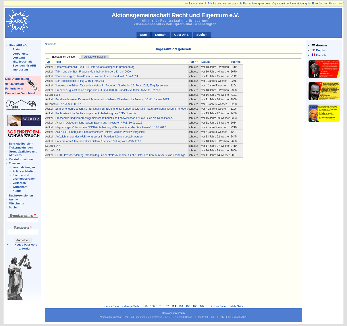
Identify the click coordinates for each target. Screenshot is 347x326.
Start (143, 34)
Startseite (50, 44)
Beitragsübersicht (21, 143)
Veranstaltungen (24, 167)
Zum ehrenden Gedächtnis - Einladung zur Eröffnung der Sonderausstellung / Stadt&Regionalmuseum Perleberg (122, 108)
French (321, 55)
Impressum (20, 69)
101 (159, 306)
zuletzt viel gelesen (95, 56)
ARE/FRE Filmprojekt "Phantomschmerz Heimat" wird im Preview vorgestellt (100, 131)
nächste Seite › (218, 306)
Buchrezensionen (21, 195)
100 (152, 306)
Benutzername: (23, 215)
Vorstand (19, 57)
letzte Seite (236, 306)
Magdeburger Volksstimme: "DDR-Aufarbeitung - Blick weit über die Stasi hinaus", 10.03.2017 (111, 127)
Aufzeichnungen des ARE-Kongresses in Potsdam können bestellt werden (99, 136)
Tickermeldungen (21, 147)
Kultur (17, 191)
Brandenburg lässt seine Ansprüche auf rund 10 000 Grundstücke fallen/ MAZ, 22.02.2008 (109, 90)
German (321, 45)
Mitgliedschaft (22, 61)
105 (188, 306)
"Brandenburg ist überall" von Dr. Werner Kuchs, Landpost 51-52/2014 (97, 76)
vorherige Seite (130, 306)
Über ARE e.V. (18, 45)
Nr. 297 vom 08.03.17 (68, 104)
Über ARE (181, 34)
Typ (47, 61)
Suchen (202, 34)
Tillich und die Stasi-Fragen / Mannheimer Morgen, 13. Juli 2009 (93, 71)
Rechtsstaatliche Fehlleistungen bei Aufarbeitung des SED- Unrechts (96, 113)
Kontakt (160, 34)
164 (58, 94)
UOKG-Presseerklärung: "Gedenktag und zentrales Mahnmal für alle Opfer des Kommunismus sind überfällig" (120, 155)
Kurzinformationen (22, 159)
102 (166, 306)
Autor (194, 61)
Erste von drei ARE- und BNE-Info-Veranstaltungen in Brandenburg (95, 67)
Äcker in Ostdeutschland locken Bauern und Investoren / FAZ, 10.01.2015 (99, 122)
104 (181, 306)
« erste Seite (111, 306)
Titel (58, 61)
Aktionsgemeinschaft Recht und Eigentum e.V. (175, 15)
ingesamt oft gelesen (64, 56)
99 (146, 306)
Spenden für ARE (24, 65)
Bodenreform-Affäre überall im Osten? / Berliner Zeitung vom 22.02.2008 (98, 141)
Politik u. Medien (24, 171)
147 (58, 145)
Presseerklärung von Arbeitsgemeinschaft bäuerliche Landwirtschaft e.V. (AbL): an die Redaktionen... (115, 118)
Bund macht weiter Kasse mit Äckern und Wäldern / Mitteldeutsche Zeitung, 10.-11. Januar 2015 (112, 99)
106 (195, 306)
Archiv (13, 199)
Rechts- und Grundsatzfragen (24, 176)
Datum (205, 61)
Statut (17, 49)
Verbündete (20, 53)
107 (202, 306)
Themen (14, 163)
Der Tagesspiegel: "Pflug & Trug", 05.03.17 (81, 80)
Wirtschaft (20, 187)
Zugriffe (236, 61)
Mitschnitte (16, 203)
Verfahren (19, 183)
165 (58, 150)
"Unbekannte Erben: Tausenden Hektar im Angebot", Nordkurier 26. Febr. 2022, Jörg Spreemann (113, 85)
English (321, 50)
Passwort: (23, 227)
